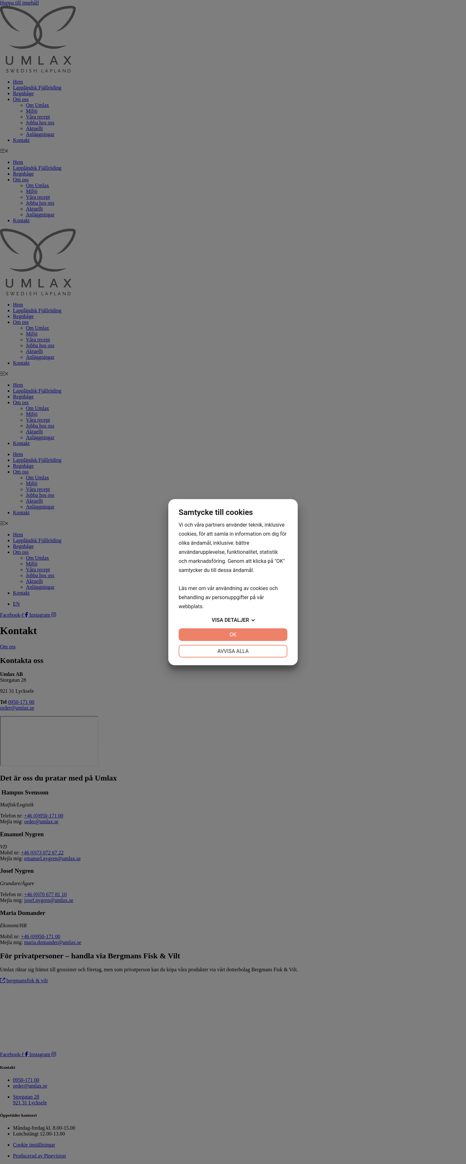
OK (232, 635)
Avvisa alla (233, 651)
